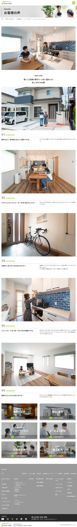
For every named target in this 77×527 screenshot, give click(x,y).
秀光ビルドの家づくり (10, 19)
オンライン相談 (31, 473)
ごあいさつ (70, 482)
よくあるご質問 (5, 505)
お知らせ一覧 (59, 487)
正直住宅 (4, 484)
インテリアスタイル (19, 502)
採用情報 (66, 473)
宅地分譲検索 (40, 482)
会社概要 (70, 486)
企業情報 (69, 479)
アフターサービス (6, 501)
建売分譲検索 (40, 486)
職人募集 (73, 473)
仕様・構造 (17, 504)
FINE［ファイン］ (19, 482)
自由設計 (17, 489)
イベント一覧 (59, 484)
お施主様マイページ (47, 473)
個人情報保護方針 (71, 496)
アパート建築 (58, 473)
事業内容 (70, 493)
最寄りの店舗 (49, 479)
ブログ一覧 (58, 491)
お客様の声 (19, 19)
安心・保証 (4, 498)
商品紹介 (16, 479)
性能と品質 (4, 487)
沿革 (69, 489)
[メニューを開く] (73, 2)
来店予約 (39, 473)
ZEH (3, 494)
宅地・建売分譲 (39, 479)
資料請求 (24, 473)
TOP (2, 19)
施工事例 (31, 479)
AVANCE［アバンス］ (20, 484)
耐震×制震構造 (6, 491)
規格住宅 (17, 491)
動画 (56, 494)
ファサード (17, 500)
